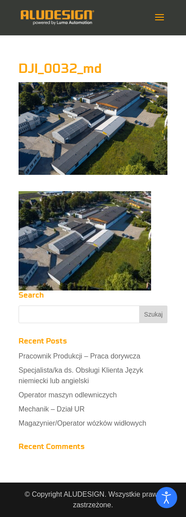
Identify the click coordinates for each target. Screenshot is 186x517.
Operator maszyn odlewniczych (68, 395)
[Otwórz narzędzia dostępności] (166, 497)
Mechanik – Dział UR (51, 409)
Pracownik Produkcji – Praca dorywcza (79, 356)
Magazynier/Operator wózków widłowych (82, 423)
